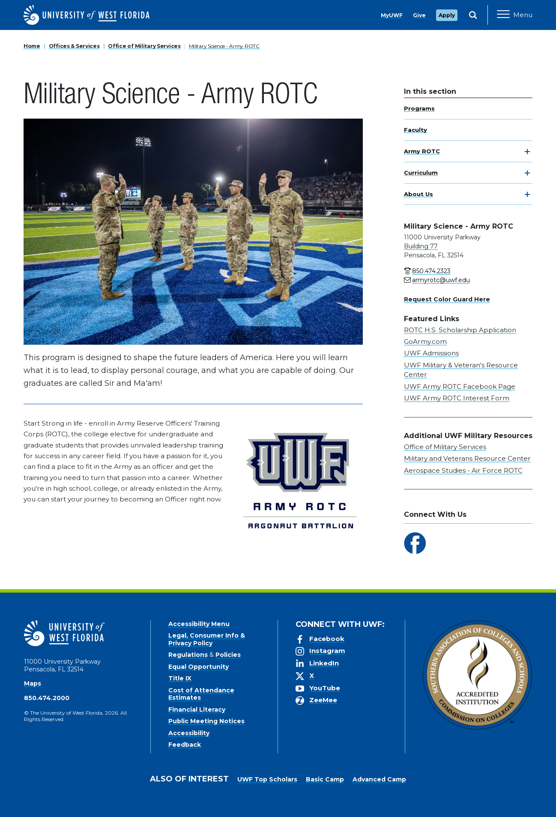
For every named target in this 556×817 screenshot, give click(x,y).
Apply (447, 15)
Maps (32, 683)
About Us (418, 194)
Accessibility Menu (199, 624)
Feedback (184, 744)
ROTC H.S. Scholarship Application (460, 330)
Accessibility (188, 733)
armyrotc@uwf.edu (441, 280)
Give (419, 15)
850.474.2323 (431, 271)
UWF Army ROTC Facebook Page (459, 386)
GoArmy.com (425, 341)
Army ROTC (422, 151)
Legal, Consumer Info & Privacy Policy (206, 639)
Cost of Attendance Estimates (201, 694)
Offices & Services (74, 46)
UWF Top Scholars (267, 779)
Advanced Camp (379, 779)
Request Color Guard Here (447, 299)
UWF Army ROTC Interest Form (456, 398)
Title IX (179, 678)
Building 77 (421, 246)
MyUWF (392, 15)
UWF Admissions (431, 353)
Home (32, 46)
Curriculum (421, 172)
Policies (228, 655)
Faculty (415, 129)
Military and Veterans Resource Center (467, 458)
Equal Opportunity (198, 667)
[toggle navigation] (527, 151)
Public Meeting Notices (206, 721)
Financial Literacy (196, 709)
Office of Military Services (144, 46)
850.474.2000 (46, 698)
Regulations (188, 655)
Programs (419, 108)
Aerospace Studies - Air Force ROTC (463, 470)
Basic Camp (325, 779)
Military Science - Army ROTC (224, 46)
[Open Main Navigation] (514, 15)
